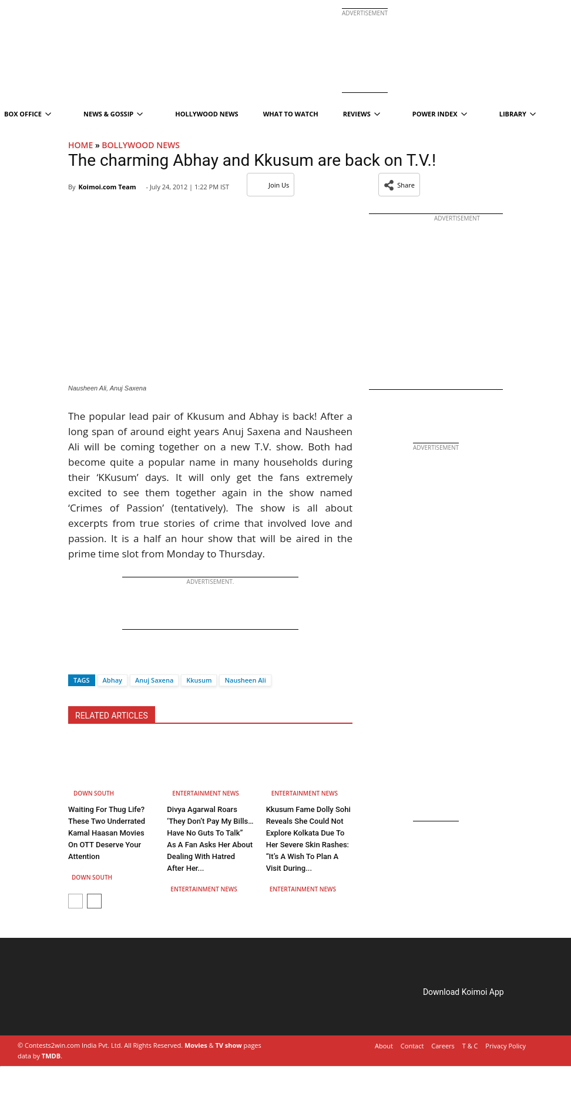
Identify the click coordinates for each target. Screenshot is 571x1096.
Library (517, 113)
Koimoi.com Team (107, 186)
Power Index (439, 113)
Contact (412, 1045)
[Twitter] (97, 659)
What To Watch (290, 113)
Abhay (112, 680)
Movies (195, 1045)
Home (80, 145)
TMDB (51, 1055)
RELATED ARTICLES (111, 715)
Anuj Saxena (154, 680)
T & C (470, 1045)
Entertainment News (205, 793)
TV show (228, 1045)
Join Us (270, 185)
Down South (93, 793)
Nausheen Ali (245, 680)
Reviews (361, 113)
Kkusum (198, 680)
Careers (443, 1045)
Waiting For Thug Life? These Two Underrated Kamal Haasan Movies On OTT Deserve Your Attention (106, 833)
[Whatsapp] (116, 659)
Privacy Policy (505, 1045)
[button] (399, 184)
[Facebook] (77, 659)
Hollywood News (206, 113)
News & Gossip (113, 113)
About (384, 1045)
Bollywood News (141, 145)
